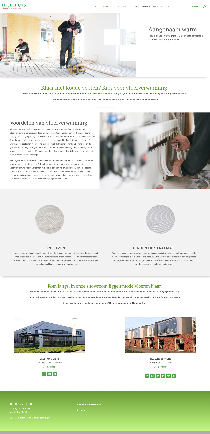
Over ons (171, 6)
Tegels (106, 6)
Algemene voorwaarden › (88, 404)
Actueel (185, 6)
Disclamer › (81, 410)
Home (97, 6)
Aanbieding (158, 6)
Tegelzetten (121, 6)
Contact (196, 6)
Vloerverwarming (142, 6)
